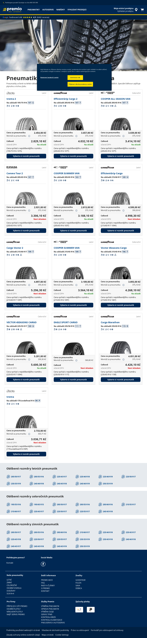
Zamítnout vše (75, 77)
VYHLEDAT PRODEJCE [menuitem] (77, 9)
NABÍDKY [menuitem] (60, 9)
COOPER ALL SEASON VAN (115, 98)
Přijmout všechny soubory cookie (80, 84)
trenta (10, 396)
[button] (29, 102)
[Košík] (142, 10)
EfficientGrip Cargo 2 (65, 98)
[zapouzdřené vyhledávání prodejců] (126, 9)
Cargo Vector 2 (15, 247)
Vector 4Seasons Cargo (114, 247)
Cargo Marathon (110, 322)
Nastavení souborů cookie (49, 77)
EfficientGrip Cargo (112, 173)
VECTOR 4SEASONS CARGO (22, 322)
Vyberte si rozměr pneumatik (26, 156)
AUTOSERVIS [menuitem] (48, 9)
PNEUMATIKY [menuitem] (34, 9)
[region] (74, 77)
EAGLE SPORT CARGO (66, 322)
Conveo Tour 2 (15, 173)
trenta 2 (11, 98)
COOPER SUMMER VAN (67, 173)
